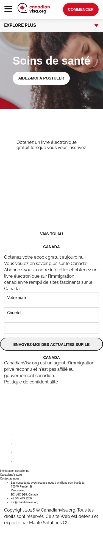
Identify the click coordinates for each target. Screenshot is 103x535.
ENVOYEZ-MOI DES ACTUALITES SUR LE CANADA (51, 346)
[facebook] (19, 434)
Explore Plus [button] (48, 25)
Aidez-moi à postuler (41, 78)
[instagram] (19, 452)
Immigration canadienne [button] (14, 470)
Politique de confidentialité (31, 382)
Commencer (80, 9)
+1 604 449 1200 (21, 498)
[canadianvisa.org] (34, 8)
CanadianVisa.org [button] (11, 474)
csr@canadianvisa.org (24, 502)
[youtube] (19, 461)
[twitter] (19, 443)
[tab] (51, 25)
